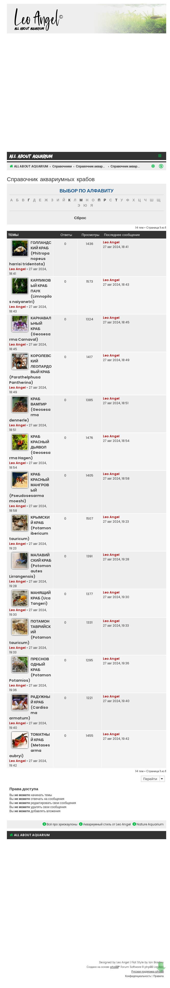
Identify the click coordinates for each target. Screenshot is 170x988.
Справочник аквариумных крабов (51, 179)
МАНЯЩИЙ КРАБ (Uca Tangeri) (41, 598)
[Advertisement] (56, 92)
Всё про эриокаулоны (60, 824)
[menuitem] (161, 166)
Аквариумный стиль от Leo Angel (105, 824)
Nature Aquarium (148, 824)
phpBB (114, 967)
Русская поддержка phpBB (147, 971)
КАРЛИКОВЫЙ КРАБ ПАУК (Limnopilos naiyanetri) (30, 291)
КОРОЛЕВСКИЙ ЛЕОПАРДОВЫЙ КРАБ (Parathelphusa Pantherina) (30, 369)
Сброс (80, 217)
